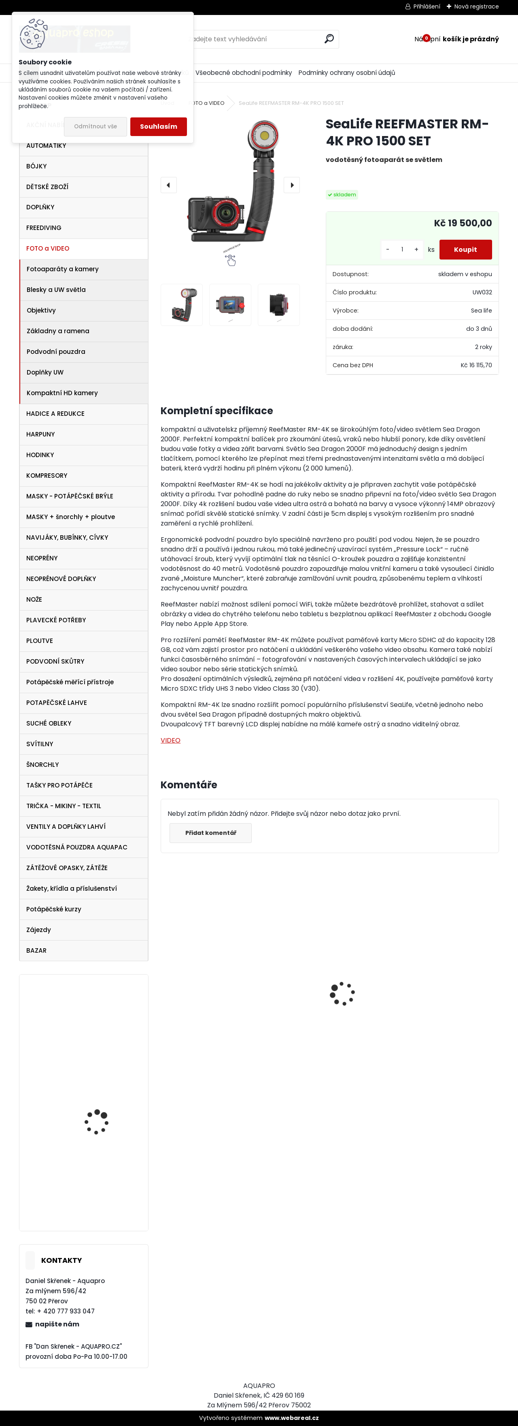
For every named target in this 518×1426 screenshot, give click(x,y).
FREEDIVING (44, 227)
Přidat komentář (211, 833)
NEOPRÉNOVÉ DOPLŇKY (61, 579)
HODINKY (40, 455)
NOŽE (34, 599)
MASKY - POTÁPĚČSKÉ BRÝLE (69, 496)
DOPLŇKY (40, 207)
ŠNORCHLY (42, 764)
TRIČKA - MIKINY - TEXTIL (63, 806)
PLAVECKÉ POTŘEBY (56, 620)
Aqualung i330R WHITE (431, 1026)
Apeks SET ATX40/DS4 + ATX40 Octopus (319, 1033)
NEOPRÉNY (41, 558)
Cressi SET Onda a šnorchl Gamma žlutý (103, 1111)
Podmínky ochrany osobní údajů (347, 72)
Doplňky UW (45, 372)
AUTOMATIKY (46, 145)
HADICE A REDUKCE (55, 413)
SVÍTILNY (39, 744)
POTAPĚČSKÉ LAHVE (56, 702)
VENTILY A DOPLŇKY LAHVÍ (66, 826)
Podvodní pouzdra (56, 351)
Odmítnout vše (95, 126)
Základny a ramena (58, 331)
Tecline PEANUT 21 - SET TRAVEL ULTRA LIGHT (105, 1032)
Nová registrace (476, 6)
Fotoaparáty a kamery (63, 269)
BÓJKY (36, 166)
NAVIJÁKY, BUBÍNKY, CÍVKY (67, 537)
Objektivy (41, 310)
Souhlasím (158, 126)
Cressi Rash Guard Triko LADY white (212, 1042)
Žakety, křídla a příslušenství (71, 888)
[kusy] (399, 250)
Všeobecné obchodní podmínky (243, 72)
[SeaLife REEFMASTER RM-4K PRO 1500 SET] (230, 185)
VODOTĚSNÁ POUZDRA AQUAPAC (76, 847)
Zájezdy (38, 930)
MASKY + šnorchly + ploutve (70, 517)
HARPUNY (40, 434)
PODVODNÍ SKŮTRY (55, 661)
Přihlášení (427, 6)
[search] (329, 38)
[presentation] (169, 185)
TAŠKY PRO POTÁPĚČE (59, 785)
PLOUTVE (39, 640)
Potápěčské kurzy (53, 909)
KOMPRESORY (46, 475)
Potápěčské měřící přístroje (70, 682)
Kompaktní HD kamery (62, 393)
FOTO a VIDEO (47, 248)
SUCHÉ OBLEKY (48, 723)
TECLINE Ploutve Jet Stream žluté (99, 1202)
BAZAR (36, 950)
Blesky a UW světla (56, 289)
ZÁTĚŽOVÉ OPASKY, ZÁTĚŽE (67, 868)
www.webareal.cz (292, 1418)
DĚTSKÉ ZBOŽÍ (47, 187)
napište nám (57, 1324)
